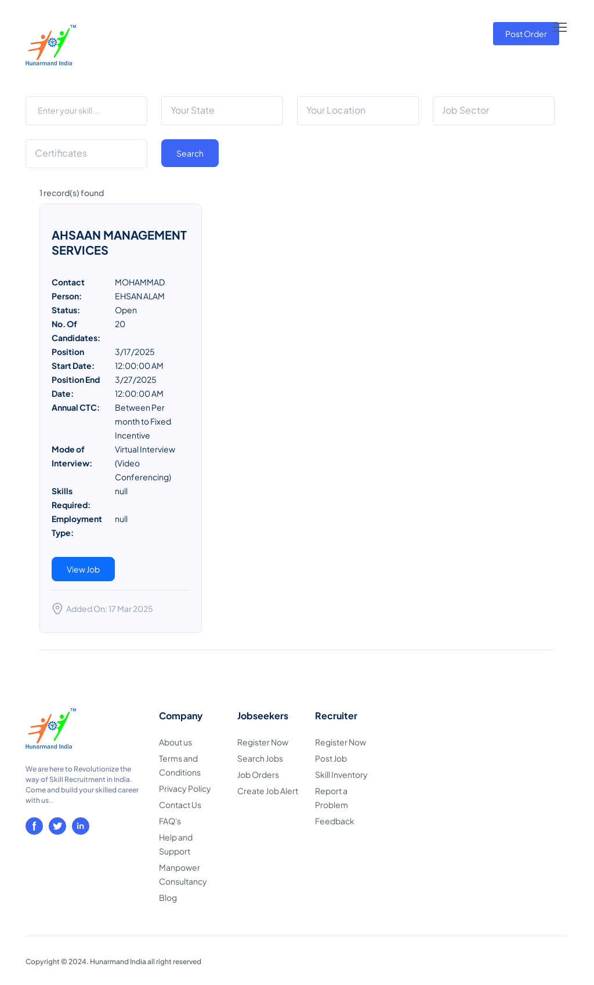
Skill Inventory (341, 774)
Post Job (331, 758)
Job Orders (258, 774)
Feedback (334, 821)
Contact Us (180, 804)
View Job (83, 569)
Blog (168, 897)
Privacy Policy (185, 788)
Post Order (526, 33)
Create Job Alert (267, 790)
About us (175, 742)
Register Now (262, 742)
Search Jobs (260, 758)
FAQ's (170, 821)
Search (190, 153)
